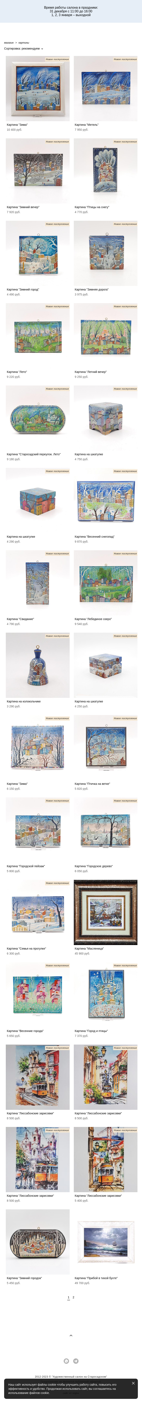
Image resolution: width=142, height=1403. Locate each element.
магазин (9, 42)
